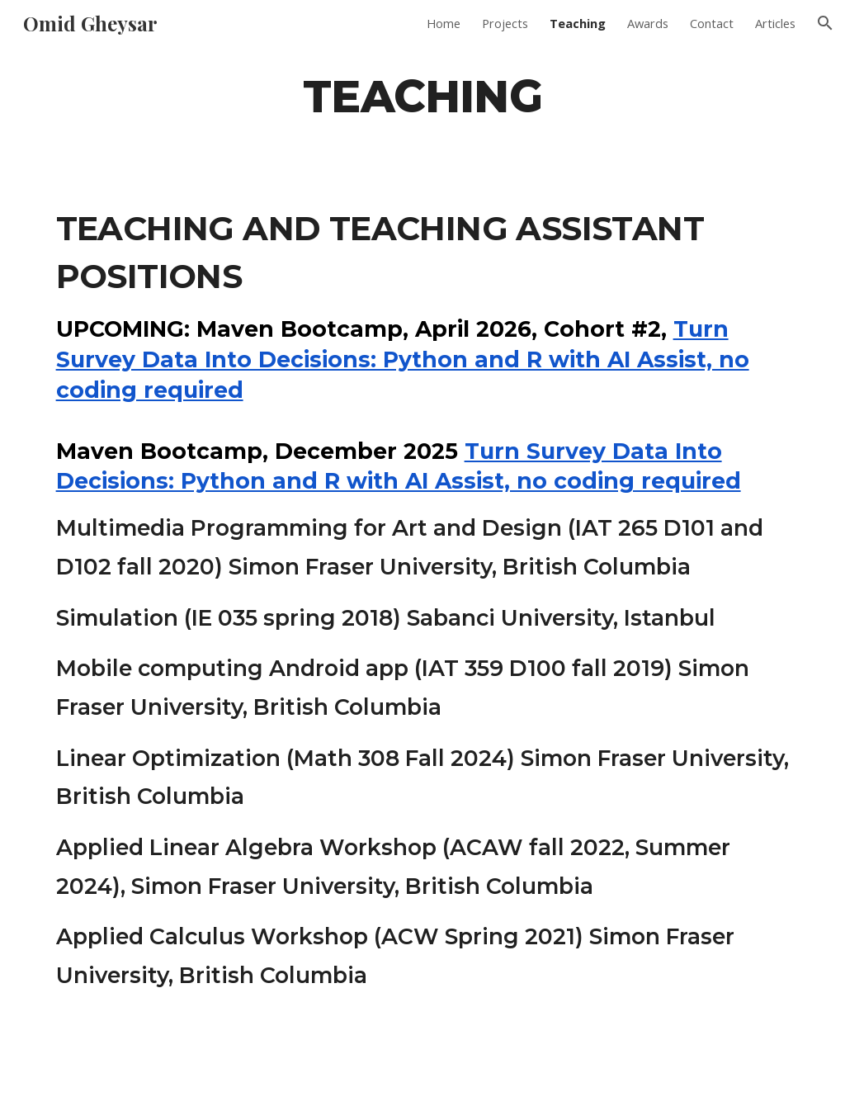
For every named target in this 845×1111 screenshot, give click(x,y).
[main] (422, 95)
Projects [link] (505, 23)
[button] (825, 23)
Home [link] (443, 23)
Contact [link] (712, 23)
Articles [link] (775, 23)
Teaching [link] (578, 23)
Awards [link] (647, 23)
